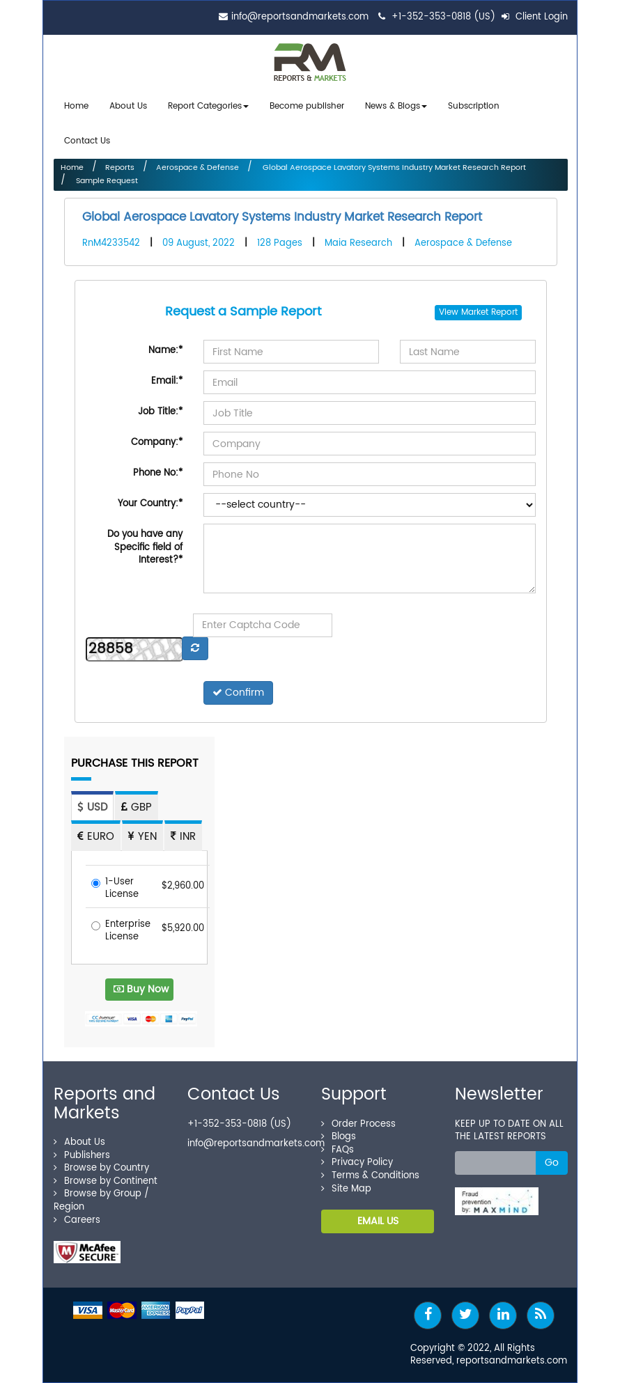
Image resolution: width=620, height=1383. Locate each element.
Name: (165, 350)
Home (76, 106)
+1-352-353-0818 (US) (443, 17)
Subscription (473, 106)
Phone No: (158, 473)
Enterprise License (120, 931)
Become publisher (307, 106)
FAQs (337, 1150)
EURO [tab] (95, 836)
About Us (128, 106)
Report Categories (205, 106)
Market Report (489, 312)
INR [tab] (183, 836)
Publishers (82, 1155)
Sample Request (106, 181)
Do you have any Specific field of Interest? (145, 547)
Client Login (535, 17)
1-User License (115, 889)
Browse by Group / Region (101, 1200)
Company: (157, 442)
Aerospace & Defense (197, 168)
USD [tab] (92, 807)
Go (552, 1163)
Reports (119, 168)
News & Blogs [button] (396, 106)
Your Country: (150, 504)
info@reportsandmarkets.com (300, 17)
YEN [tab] (142, 836)
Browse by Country (101, 1168)
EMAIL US (377, 1221)
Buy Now (141, 989)
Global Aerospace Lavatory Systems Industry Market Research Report (393, 168)
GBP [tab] (136, 807)
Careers (77, 1220)
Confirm (238, 693)
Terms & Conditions (370, 1176)
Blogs (338, 1137)
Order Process (358, 1124)
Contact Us (87, 141)
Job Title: (160, 412)
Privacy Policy (357, 1162)
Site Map (346, 1189)
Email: (167, 381)
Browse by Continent (105, 1181)
